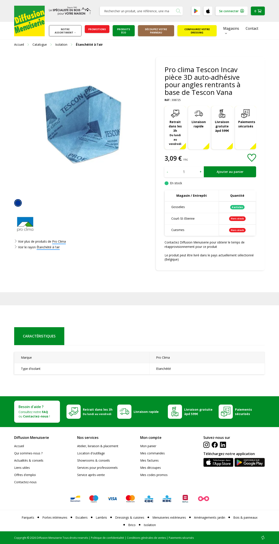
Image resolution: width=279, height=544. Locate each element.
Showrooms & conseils (93, 460)
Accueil (19, 446)
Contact (252, 28)
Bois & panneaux (245, 517)
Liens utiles (22, 468)
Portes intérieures (54, 517)
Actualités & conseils (28, 460)
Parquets (28, 517)
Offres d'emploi (25, 475)
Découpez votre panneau (156, 31)
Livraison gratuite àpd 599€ (222, 126)
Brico (132, 525)
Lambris (101, 517)
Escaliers (81, 517)
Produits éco (123, 31)
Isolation (150, 525)
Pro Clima (59, 241)
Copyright (20, 538)
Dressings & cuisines (129, 517)
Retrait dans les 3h (175, 132)
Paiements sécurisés (246, 124)
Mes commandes (152, 453)
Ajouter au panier (230, 172)
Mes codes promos (154, 475)
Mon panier (148, 446)
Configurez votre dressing (197, 31)
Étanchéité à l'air (48, 247)
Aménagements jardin (209, 517)
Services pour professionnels (97, 468)
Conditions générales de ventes (146, 538)
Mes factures (149, 460)
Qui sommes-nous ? (28, 453)
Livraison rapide (199, 124)
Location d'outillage (91, 453)
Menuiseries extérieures (169, 517)
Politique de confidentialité (107, 538)
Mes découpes (150, 468)
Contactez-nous (25, 482)
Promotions (97, 29)
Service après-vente (91, 475)
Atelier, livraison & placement (97, 446)
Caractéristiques (39, 336)
